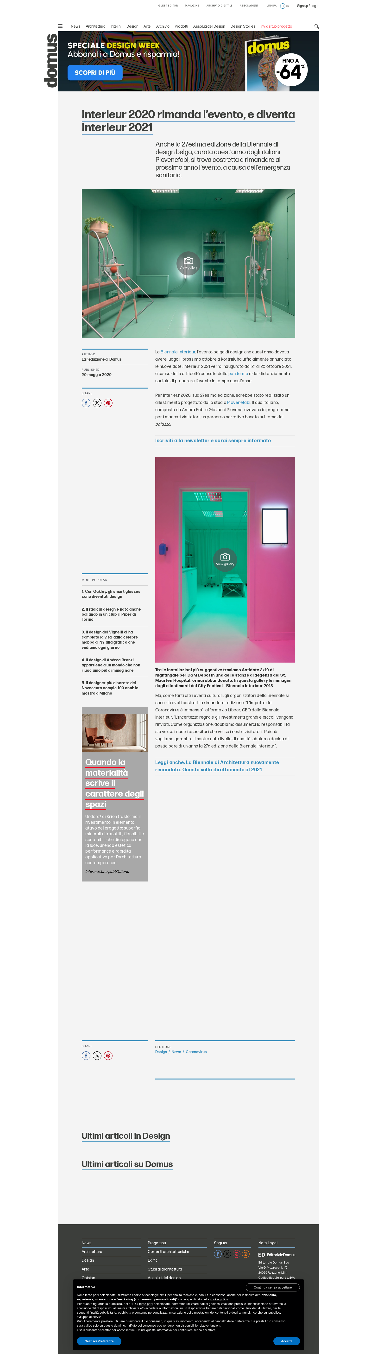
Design (132, 26)
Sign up (302, 6)
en (287, 6)
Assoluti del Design (209, 26)
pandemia (238, 373)
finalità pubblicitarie (103, 1312)
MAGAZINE (192, 5)
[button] (273, 1287)
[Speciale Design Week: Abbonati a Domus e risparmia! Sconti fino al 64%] (188, 61)
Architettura (96, 26)
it (283, 6)
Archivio (163, 26)
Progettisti (157, 1243)
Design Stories (243, 26)
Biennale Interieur (178, 352)
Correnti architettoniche (168, 1252)
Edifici (153, 1260)
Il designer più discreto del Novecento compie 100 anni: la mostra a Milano (110, 688)
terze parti (146, 1304)
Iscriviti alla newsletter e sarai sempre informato (213, 441)
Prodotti (181, 26)
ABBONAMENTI (250, 5)
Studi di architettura (165, 1269)
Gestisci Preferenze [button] (99, 1341)
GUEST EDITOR (168, 5)
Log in (315, 6)
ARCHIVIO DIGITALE (220, 5)
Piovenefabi (239, 402)
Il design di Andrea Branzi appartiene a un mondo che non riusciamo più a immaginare (111, 665)
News (76, 26)
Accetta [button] (286, 1341)
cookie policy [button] (218, 1299)
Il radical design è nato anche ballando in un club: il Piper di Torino (111, 614)
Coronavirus (196, 1052)
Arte (147, 26)
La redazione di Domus (102, 359)
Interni (116, 26)
